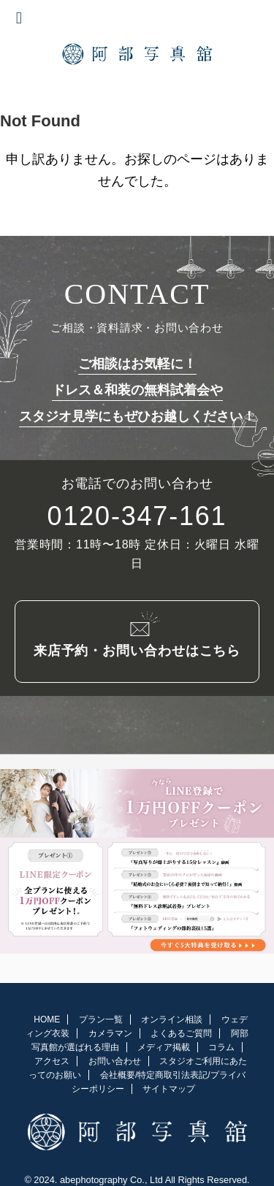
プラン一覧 (101, 1016)
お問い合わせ (114, 1058)
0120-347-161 (137, 516)
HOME (47, 1016)
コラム (221, 1044)
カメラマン (110, 1030)
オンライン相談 (171, 1016)
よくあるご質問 (181, 1030)
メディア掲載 (163, 1044)
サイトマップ (168, 1086)
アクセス (51, 1058)
